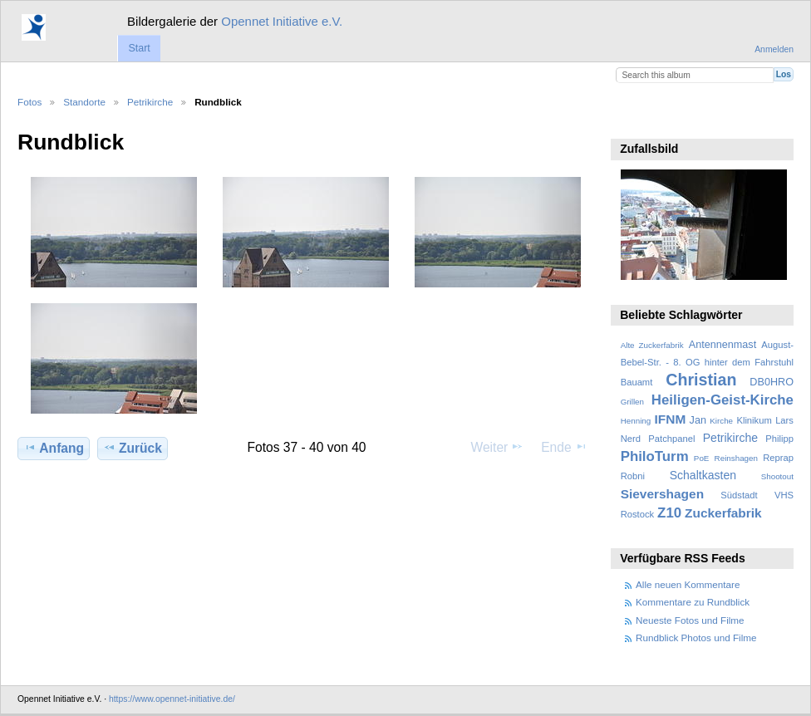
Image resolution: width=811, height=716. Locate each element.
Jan (698, 420)
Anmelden (774, 49)
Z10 (669, 513)
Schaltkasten (703, 475)
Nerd (631, 439)
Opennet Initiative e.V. (281, 21)
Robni (633, 476)
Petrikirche (150, 101)
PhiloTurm (655, 456)
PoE (702, 458)
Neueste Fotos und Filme (690, 620)
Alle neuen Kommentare (688, 584)
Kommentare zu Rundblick (693, 601)
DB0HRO (772, 382)
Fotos (29, 101)
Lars (784, 420)
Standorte (84, 101)
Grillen (632, 401)
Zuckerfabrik (723, 513)
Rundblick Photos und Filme (696, 637)
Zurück (132, 447)
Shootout (777, 476)
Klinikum (753, 420)
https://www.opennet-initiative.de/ (172, 699)
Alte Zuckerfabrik (652, 345)
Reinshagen (736, 458)
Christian (701, 379)
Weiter (497, 446)
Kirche (721, 420)
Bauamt (637, 382)
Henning (636, 420)
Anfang (53, 447)
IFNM (670, 419)
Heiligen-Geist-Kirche (722, 400)
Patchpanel (671, 439)
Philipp (779, 439)
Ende (564, 446)
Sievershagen (662, 494)
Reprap (778, 458)
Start (139, 48)
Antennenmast (722, 345)
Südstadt (738, 495)
